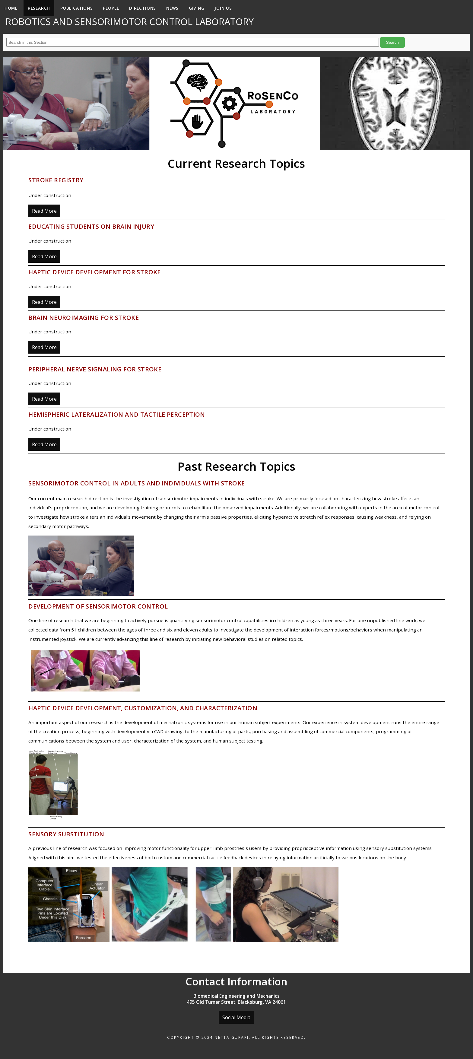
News (172, 8)
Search (392, 42)
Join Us (223, 8)
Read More (44, 211)
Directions (142, 8)
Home (11, 8)
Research (39, 8)
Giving (197, 8)
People (111, 8)
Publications (76, 8)
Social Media (236, 1017)
